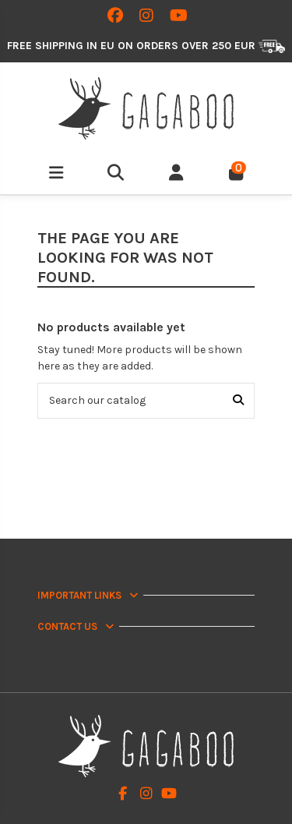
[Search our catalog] (238, 400)
